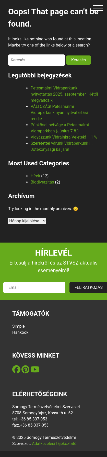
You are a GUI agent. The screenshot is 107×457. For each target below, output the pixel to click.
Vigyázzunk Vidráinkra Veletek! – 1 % (64, 137)
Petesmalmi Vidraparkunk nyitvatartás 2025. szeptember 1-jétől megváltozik (64, 94)
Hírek (35, 176)
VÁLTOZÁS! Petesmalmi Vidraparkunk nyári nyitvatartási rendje (59, 112)
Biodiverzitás (42, 182)
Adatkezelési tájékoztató (54, 443)
